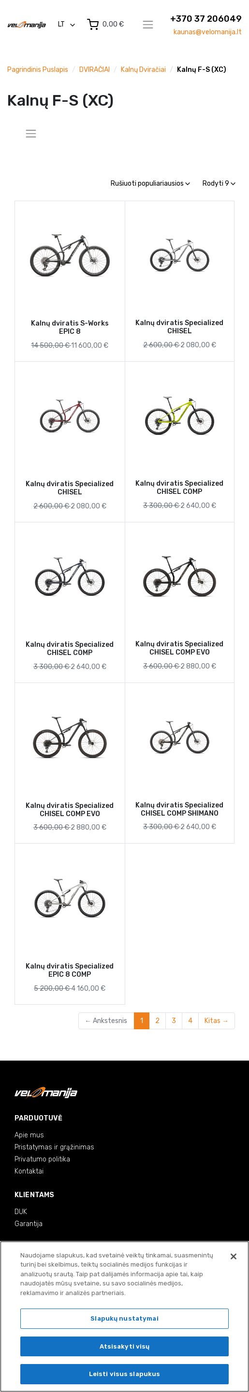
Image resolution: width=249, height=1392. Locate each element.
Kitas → (217, 1021)
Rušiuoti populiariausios (150, 183)
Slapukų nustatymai (124, 1318)
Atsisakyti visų (125, 1346)
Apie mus (29, 1135)
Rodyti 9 (219, 183)
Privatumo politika (42, 1159)
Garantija (29, 1224)
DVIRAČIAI (94, 70)
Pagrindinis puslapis (37, 70)
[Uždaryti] (233, 1256)
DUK (21, 1212)
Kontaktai (29, 1171)
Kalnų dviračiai (143, 70)
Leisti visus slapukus (125, 1374)
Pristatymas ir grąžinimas (54, 1147)
